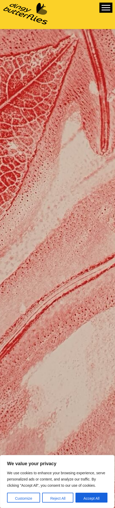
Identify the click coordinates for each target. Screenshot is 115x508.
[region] (57, 481)
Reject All (57, 498)
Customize (23, 498)
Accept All (91, 498)
